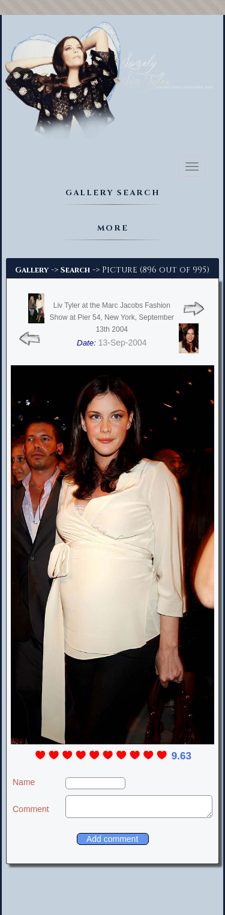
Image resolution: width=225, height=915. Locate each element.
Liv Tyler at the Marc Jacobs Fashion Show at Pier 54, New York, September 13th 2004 (112, 317)
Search (75, 270)
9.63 (181, 756)
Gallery (32, 270)
